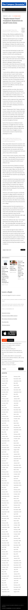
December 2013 (17, 491)
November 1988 (5, 543)
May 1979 (16, 554)
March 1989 (4, 538)
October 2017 (5, 458)
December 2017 (5, 456)
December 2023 (5, 401)
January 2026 (5, 378)
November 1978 (17, 560)
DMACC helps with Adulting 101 (13, 268)
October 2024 (5, 392)
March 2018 (16, 452)
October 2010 (17, 507)
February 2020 (17, 434)
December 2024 (5, 389)
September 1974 (5, 591)
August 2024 (4, 394)
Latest (4, 340)
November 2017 (17, 456)
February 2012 (17, 505)
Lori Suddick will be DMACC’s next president (11, 355)
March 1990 (4, 529)
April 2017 (4, 460)
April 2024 (4, 396)
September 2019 (5, 440)
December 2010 (5, 507)
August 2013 (16, 496)
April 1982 (16, 549)
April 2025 (4, 385)
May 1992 (4, 514)
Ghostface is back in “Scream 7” (9, 364)
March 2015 (4, 480)
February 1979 (5, 558)
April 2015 (16, 478)
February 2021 (5, 425)
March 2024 (16, 396)
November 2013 (5, 494)
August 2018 (16, 449)
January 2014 (5, 491)
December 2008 (17, 509)
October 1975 (5, 578)
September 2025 (17, 381)
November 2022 (17, 409)
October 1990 (17, 525)
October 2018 (17, 447)
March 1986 (16, 547)
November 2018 (5, 447)
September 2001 (5, 511)
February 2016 (5, 472)
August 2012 (4, 505)
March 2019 (16, 443)
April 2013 (4, 498)
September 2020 (17, 429)
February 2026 (17, 376)
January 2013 (17, 500)
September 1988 (5, 545)
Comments (10, 340)
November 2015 (5, 474)
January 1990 (5, 531)
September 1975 (17, 578)
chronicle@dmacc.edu (10, 308)
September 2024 (17, 392)
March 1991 (16, 520)
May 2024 (16, 394)
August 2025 (4, 383)
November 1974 (5, 589)
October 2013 (17, 494)
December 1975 (5, 576)
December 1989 (17, 531)
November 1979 (17, 551)
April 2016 (4, 469)
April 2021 (4, 423)
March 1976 (4, 574)
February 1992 (5, 516)
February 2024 (5, 398)
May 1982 (4, 549)
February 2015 (17, 480)
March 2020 (4, 434)
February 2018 (5, 454)
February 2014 (17, 489)
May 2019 (16, 440)
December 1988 (17, 540)
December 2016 (5, 465)
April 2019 (4, 443)
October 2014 (5, 485)
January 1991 (17, 523)
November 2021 (5, 418)
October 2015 (17, 474)
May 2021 (16, 421)
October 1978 (5, 562)
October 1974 (17, 589)
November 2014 (17, 483)
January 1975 (5, 587)
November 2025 (17, 378)
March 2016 (16, 469)
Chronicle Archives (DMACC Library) (9, 315)
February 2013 (5, 500)
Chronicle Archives (6, 313)
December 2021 (17, 416)
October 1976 (5, 567)
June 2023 (16, 403)
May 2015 (4, 478)
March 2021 (16, 423)
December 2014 (5, 483)
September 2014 (17, 485)
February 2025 (5, 387)
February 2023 (17, 407)
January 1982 (5, 551)
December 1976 (5, 565)
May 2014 (4, 487)
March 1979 (16, 556)
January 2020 (5, 436)
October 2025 (5, 381)
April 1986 (4, 547)
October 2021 (17, 418)
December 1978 (5, 560)
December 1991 (17, 516)
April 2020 (16, 432)
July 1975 (4, 580)
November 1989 (5, 534)
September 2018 (5, 449)
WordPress (9, 608)
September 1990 (5, 527)
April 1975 (16, 582)
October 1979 (5, 554)
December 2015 (17, 472)
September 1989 (5, 536)
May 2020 (4, 432)
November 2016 (17, 465)
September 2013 (5, 496)
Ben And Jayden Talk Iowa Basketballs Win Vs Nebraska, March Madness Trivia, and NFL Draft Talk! (21, 268)
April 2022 (4, 414)
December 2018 (17, 445)
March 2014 (4, 489)
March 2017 (16, 460)
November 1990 (5, 525)
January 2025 (17, 387)
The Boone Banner (6, 325)
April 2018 (4, 452)
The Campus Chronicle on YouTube (9, 318)
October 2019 (17, 438)
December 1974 (17, 587)
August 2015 (16, 476)
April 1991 (4, 520)
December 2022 (5, 409)
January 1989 (5, 540)
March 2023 (4, 407)
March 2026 (4, 376)
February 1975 (17, 585)
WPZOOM (19, 608)
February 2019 (5, 445)
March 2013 (16, 498)
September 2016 (17, 467)
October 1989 (17, 534)
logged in (10, 295)
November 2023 (17, 401)
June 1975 (16, 580)
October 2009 (5, 509)
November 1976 (17, 565)
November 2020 (17, 427)
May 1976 (4, 571)
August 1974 (16, 591)
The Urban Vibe (5, 322)
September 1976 (17, 567)
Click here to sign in (6, 595)
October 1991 (17, 518)
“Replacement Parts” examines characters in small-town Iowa (13, 21)
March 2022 (16, 414)
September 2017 (17, 458)
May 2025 (16, 383)
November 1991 (5, 518)
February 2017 (5, 463)
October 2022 (5, 412)
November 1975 (17, 576)
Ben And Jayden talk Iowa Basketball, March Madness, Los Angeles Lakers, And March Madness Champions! (5, 274)
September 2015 (5, 476)
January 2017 (17, 463)
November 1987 (17, 545)
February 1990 (17, 529)
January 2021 (17, 425)
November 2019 (5, 438)
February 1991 (5, 523)
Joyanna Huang (17, 16)
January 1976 (17, 574)
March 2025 (16, 385)
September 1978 (17, 562)
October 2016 (5, 467)
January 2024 (17, 398)
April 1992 (16, 514)
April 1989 (16, 536)
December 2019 (17, 436)
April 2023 (16, 405)
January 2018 (17, 454)
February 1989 (17, 538)
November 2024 (17, 389)
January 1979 (17, 558)
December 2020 (5, 427)
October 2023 (5, 403)
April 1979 (4, 556)
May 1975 (4, 582)
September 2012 (17, 503)
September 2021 (5, 421)
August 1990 (16, 527)
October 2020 (5, 429)
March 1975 (4, 585)
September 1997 (17, 511)
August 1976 (4, 569)
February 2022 (5, 416)
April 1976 (16, 571)
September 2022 (17, 412)
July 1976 (16, 569)
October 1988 (17, 543)
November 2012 (5, 503)
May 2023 (4, 405)
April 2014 (16, 487)
